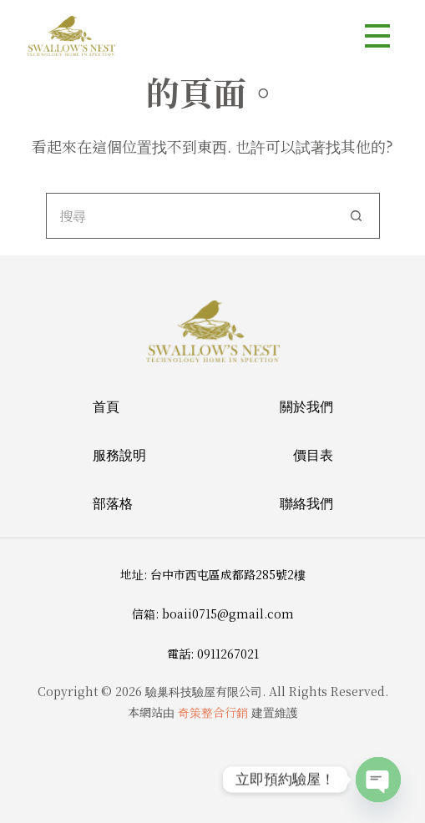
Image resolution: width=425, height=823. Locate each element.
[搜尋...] (190, 216)
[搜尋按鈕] (357, 216)
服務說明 (119, 455)
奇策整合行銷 (213, 712)
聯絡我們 (306, 503)
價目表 (313, 455)
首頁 (106, 406)
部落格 (113, 503)
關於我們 (306, 406)
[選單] (377, 36)
